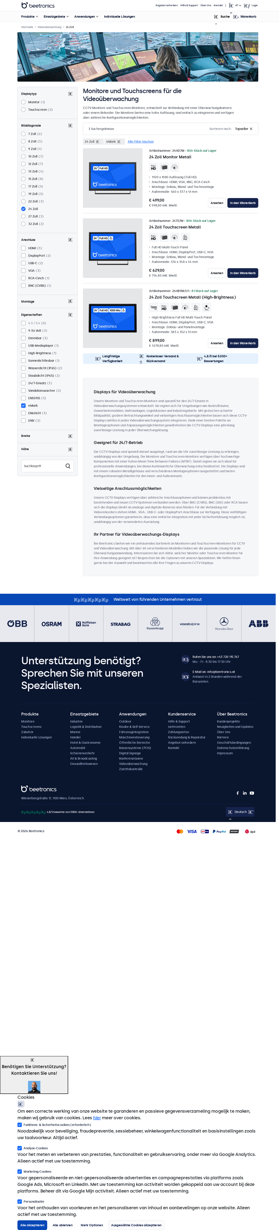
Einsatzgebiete (54, 16)
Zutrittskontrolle (131, 769)
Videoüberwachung (133, 763)
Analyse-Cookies (32, 1148)
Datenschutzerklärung (233, 747)
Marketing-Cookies (34, 1171)
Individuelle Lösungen (119, 16)
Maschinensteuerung (134, 737)
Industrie (76, 721)
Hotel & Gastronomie (85, 742)
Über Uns (206, 5)
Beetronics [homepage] (38, 5)
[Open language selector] (234, 5)
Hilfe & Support (189, 5)
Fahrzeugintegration (134, 732)
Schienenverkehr (82, 753)
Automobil (77, 747)
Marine (75, 732)
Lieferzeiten (176, 726)
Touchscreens (31, 726)
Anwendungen (84, 16)
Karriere (223, 737)
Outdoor (125, 721)
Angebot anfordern (166, 5)
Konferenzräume (131, 758)
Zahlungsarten (178, 732)
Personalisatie (30, 1201)
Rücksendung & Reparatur (187, 737)
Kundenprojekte (228, 721)
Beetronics (29, 788)
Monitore (27, 721)
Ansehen (217, 202)
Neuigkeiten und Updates (235, 726)
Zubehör (27, 732)
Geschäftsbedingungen (234, 742)
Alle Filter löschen (141, 141)
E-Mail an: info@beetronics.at (214, 671)
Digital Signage (130, 753)
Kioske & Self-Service (134, 726)
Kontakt (218, 5)
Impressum (225, 753)
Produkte (27, 16)
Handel (75, 737)
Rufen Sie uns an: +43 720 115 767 (216, 656)
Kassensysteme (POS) (135, 747)
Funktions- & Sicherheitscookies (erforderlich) (54, 1124)
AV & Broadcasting (83, 758)
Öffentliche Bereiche (134, 742)
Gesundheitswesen (83, 763)
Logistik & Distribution (85, 726)
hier (97, 1118)
